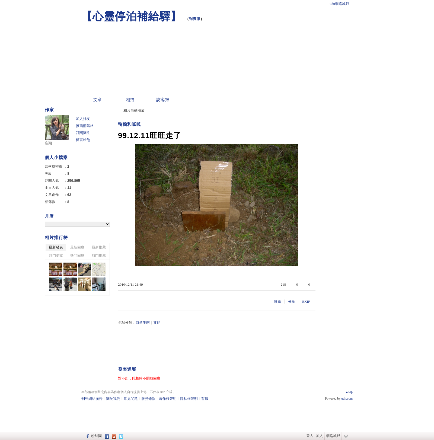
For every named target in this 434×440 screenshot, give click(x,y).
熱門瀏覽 (56, 255)
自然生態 (143, 322)
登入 (309, 436)
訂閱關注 (83, 133)
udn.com (347, 398)
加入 (319, 436)
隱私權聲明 (189, 399)
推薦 (277, 301)
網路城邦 (333, 436)
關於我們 (113, 399)
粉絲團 (96, 436)
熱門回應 (77, 255)
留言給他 (83, 140)
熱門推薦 (99, 255)
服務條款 (148, 399)
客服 (204, 399)
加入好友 (83, 119)
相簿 (130, 99)
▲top (349, 392)
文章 (97, 99)
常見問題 (131, 399)
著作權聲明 (168, 399)
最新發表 (56, 247)
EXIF (306, 301)
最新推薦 (99, 247)
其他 (156, 322)
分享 (291, 301)
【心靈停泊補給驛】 (131, 16)
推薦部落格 (85, 126)
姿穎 (48, 143)
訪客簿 (162, 99)
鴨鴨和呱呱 (129, 124)
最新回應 (77, 247)
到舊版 (194, 19)
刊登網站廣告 (92, 399)
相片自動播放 (134, 111)
